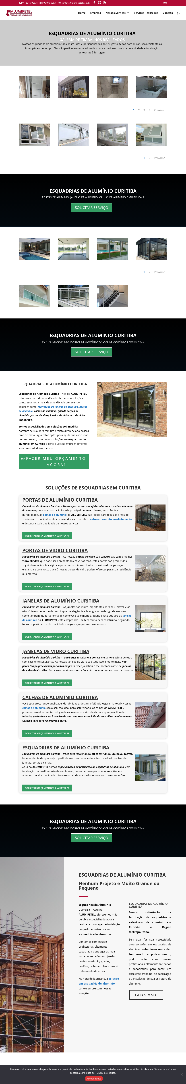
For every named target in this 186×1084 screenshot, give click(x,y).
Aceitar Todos (93, 1078)
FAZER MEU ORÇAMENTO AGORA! (56, 461)
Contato (168, 13)
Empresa (95, 13)
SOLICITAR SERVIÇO (91, 207)
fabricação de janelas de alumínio (57, 406)
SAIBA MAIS (146, 995)
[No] (181, 1074)
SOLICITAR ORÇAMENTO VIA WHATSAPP (47, 535)
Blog (165, 3)
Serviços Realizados (146, 13)
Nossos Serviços (116, 13)
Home (82, 13)
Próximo (160, 110)
